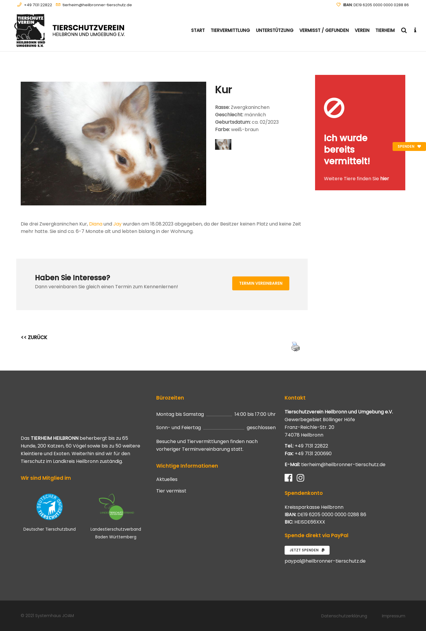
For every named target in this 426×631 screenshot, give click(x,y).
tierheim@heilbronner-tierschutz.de (97, 5)
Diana (95, 223)
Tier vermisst (171, 491)
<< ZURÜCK (34, 337)
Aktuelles (167, 479)
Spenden (409, 146)
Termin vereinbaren (261, 283)
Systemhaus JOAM (54, 616)
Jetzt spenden (307, 550)
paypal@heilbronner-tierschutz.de (325, 561)
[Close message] (401, 79)
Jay (117, 223)
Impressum (393, 616)
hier (384, 178)
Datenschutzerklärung (344, 616)
